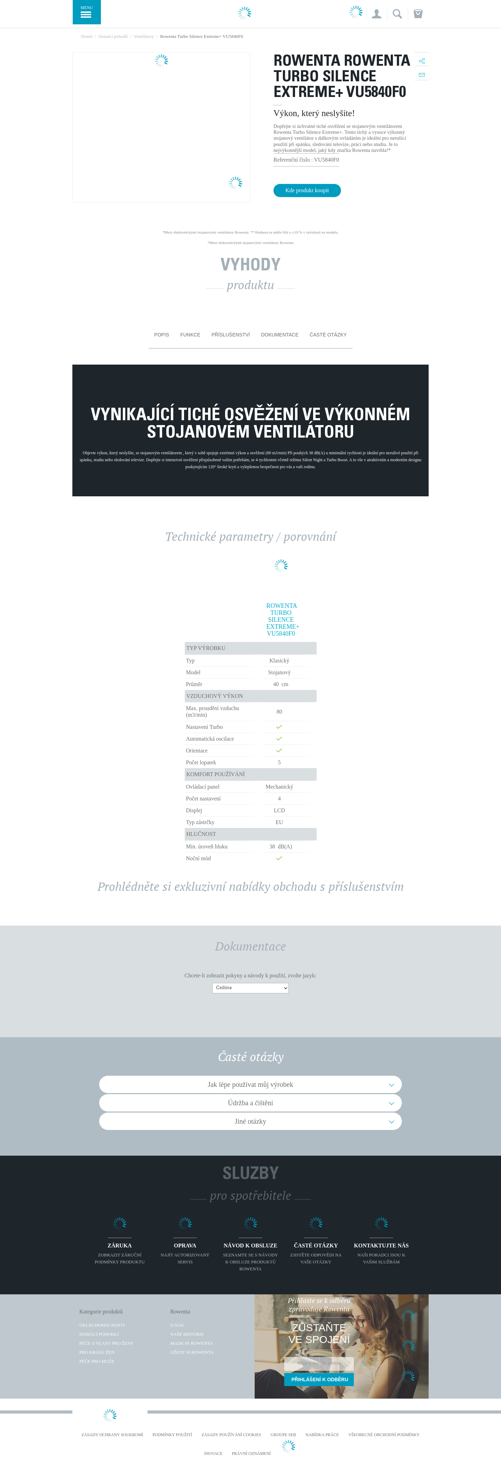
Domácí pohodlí (99, 1334)
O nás (177, 1325)
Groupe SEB (283, 1435)
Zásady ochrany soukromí (112, 1435)
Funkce (190, 334)
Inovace (213, 1453)
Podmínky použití (172, 1435)
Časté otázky (328, 334)
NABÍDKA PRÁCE (322, 1435)
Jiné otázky (251, 1121)
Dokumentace (280, 334)
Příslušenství (231, 334)
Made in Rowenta (191, 1343)
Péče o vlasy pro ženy (106, 1343)
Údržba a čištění (250, 1103)
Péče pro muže (96, 1361)
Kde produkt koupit (307, 190)
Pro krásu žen (96, 1352)
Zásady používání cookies (231, 1435)
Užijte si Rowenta (192, 1352)
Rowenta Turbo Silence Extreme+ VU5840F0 (281, 620)
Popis (161, 334)
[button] (376, 14)
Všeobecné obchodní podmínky (384, 1435)
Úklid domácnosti (102, 1325)
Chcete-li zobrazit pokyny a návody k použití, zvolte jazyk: (251, 975)
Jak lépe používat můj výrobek (250, 1084)
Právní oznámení (251, 1453)
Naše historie (187, 1334)
